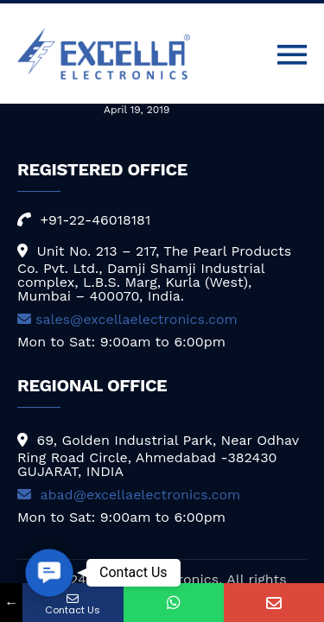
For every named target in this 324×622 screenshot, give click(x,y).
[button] (49, 573)
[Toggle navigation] (292, 55)
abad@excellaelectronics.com (128, 494)
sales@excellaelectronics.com (127, 319)
